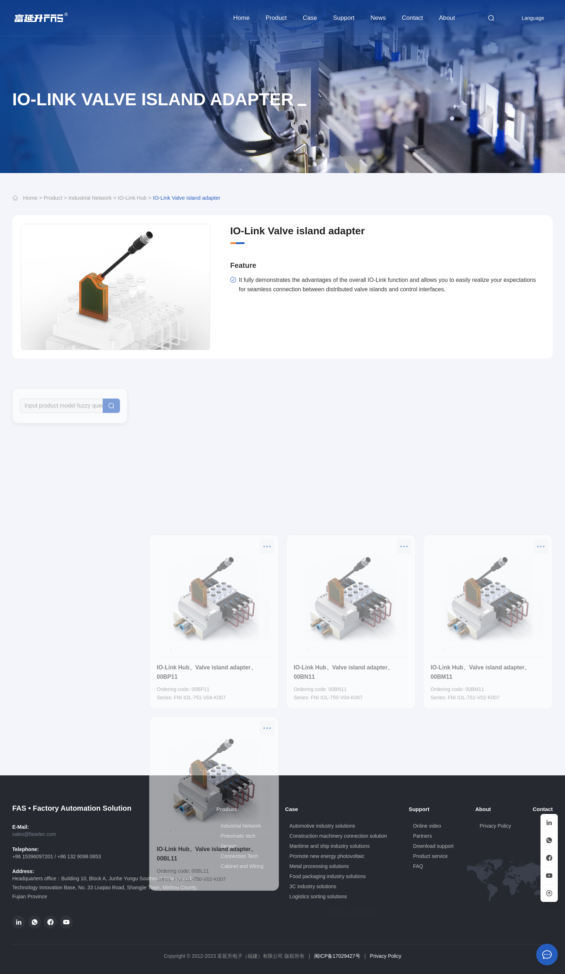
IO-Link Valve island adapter (186, 198)
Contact (412, 17)
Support (344, 17)
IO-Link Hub (132, 198)
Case (310, 17)
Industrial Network (90, 198)
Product (276, 17)
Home (241, 17)
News (378, 17)
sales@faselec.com (34, 834)
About (447, 17)
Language (528, 18)
